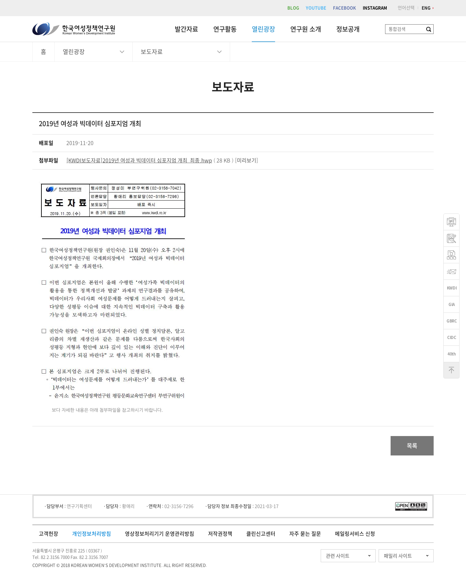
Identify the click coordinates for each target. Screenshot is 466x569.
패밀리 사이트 (398, 555)
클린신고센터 (260, 533)
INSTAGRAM (375, 8)
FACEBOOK (344, 8)
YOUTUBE (316, 8)
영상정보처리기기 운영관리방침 (159, 533)
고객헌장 (48, 533)
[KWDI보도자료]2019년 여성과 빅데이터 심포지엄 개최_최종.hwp (139, 160)
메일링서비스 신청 (355, 533)
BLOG (293, 8)
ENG (426, 8)
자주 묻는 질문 (305, 533)
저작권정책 (220, 533)
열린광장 (263, 29)
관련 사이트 (338, 555)
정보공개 (348, 29)
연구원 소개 (305, 29)
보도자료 (152, 52)
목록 (412, 446)
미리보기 (246, 160)
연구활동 (225, 29)
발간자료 (186, 29)
